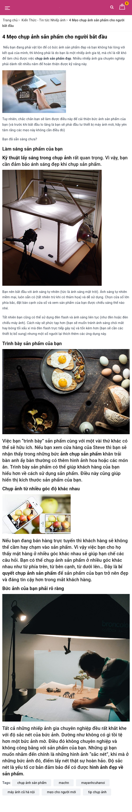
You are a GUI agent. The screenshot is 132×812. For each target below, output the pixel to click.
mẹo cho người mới (61, 792)
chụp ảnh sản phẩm (32, 783)
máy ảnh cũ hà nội (21, 792)
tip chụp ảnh (97, 792)
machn (64, 783)
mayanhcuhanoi (93, 783)
